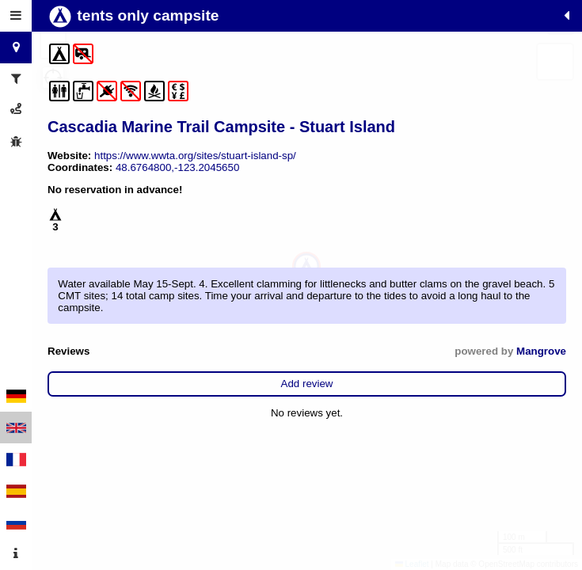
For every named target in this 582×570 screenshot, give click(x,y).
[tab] (16, 16)
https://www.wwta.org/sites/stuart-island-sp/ (195, 156)
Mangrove (541, 351)
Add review (307, 384)
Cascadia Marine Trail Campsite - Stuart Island (221, 126)
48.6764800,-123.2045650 (177, 167)
